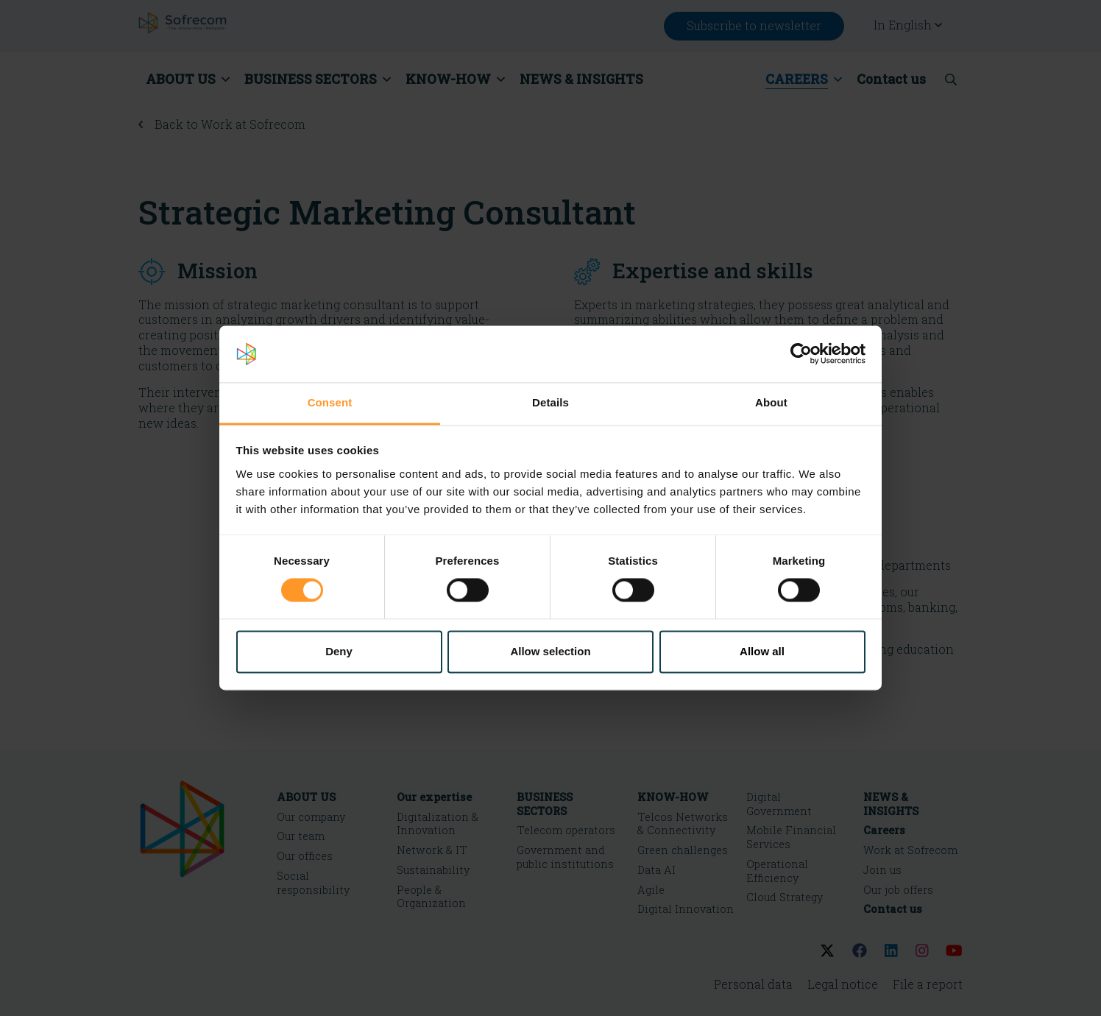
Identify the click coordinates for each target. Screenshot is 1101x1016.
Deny (339, 651)
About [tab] (771, 402)
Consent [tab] (330, 402)
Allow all (762, 651)
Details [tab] (550, 402)
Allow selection (550, 651)
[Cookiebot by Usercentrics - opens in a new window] (801, 354)
